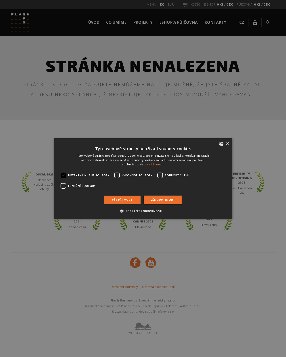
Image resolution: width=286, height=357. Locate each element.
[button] (143, 211)
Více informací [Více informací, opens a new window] (154, 164)
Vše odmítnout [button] (163, 200)
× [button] (227, 143)
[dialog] (143, 178)
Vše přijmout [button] (122, 200)
